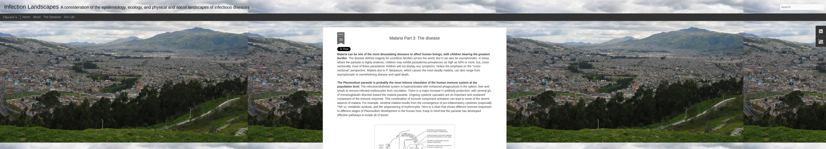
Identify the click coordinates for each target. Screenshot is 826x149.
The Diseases (52, 17)
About (37, 17)
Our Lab (69, 17)
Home (26, 17)
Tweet (341, 48)
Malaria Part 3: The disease (414, 38)
